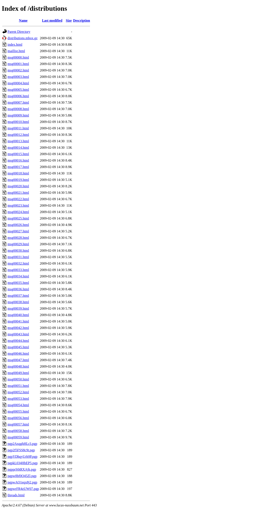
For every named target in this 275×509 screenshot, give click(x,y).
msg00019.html (18, 180)
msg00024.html (18, 212)
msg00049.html (18, 373)
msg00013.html (18, 141)
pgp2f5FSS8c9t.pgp (21, 450)
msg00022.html (18, 199)
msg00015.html (18, 154)
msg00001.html (18, 64)
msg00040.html (18, 315)
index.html (15, 44)
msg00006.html (18, 96)
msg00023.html (18, 205)
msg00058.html (18, 431)
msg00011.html (18, 128)
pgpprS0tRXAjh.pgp (22, 469)
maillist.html (16, 51)
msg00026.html (18, 225)
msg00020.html (18, 186)
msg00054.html (18, 405)
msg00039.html (18, 308)
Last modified (52, 20)
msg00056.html (18, 418)
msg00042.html (18, 328)
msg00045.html (18, 347)
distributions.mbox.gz (23, 38)
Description (81, 20)
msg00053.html (18, 398)
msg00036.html (18, 289)
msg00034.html (18, 276)
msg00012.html (18, 134)
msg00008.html (18, 109)
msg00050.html (18, 379)
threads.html (16, 495)
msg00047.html (18, 360)
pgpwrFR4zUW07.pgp (23, 489)
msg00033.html (18, 270)
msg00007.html (18, 102)
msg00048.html (18, 366)
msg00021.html (18, 192)
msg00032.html (18, 263)
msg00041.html (18, 321)
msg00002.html (18, 70)
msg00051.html (18, 386)
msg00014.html (18, 147)
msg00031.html (18, 257)
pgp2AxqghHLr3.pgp (22, 443)
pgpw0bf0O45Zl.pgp (22, 476)
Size (69, 20)
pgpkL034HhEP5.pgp (23, 463)
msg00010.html (18, 122)
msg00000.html (18, 57)
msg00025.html (18, 218)
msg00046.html (18, 353)
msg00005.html (18, 89)
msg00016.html (18, 160)
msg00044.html (18, 340)
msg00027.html (18, 231)
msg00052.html (18, 392)
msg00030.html (18, 250)
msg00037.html (18, 295)
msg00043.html (18, 334)
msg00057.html (18, 424)
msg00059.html (18, 437)
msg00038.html (18, 302)
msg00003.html (18, 77)
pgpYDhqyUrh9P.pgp (22, 456)
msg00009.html (18, 115)
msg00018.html (18, 173)
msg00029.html (18, 244)
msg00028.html (18, 237)
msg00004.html (18, 83)
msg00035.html (18, 283)
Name (23, 20)
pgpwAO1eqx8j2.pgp (22, 482)
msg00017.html (18, 167)
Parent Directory (19, 31)
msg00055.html (18, 411)
